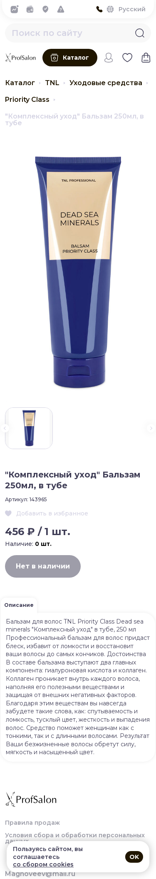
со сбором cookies (43, 864)
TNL (52, 83)
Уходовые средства (105, 83)
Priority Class (27, 99)
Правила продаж (32, 823)
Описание (19, 605)
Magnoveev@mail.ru (40, 874)
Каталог (20, 83)
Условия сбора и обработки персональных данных (75, 838)
